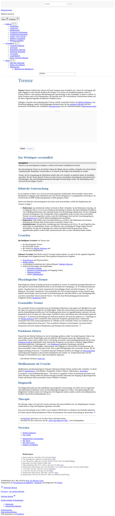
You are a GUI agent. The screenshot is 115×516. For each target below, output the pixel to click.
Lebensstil (13, 48)
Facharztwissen (6, 10)
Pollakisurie (55, 344)
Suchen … (43, 73)
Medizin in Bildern (17, 41)
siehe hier (41, 359)
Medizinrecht (14, 67)
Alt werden (14, 54)
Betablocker (37, 298)
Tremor (59, 483)
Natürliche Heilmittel (17, 52)
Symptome (38, 483)
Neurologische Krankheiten (23, 483)
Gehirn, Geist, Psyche (18, 36)
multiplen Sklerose (76, 104)
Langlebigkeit (15, 56)
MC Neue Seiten (29, 443)
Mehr (7, 61)
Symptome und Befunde (18, 32)
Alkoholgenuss (37, 274)
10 (94, 412)
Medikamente (15, 30)
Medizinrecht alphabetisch (23, 69)
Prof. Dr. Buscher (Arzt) (34, 481)
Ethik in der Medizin (17, 65)
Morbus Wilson (28, 262)
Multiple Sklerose (65, 264)
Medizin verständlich (17, 38)
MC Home (26, 441)
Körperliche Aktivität (17, 50)
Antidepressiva (29, 371)
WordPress (20, 514)
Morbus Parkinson (85, 102)
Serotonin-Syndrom (34, 268)
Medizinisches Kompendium (33, 439)
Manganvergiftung (34, 272)
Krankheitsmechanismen (19, 34)
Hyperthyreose (54, 106)
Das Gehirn (27, 435)
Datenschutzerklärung (9, 512)
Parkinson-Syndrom (25, 342)
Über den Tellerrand (17, 63)
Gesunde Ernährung (17, 46)
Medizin (8, 24)
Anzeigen (29, 148)
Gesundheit (9, 43)
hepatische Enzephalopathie (37, 270)
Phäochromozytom (89, 106)
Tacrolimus (84, 371)
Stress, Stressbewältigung (19, 58)
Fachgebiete (14, 26)
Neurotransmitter (89, 351)
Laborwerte (14, 28)
